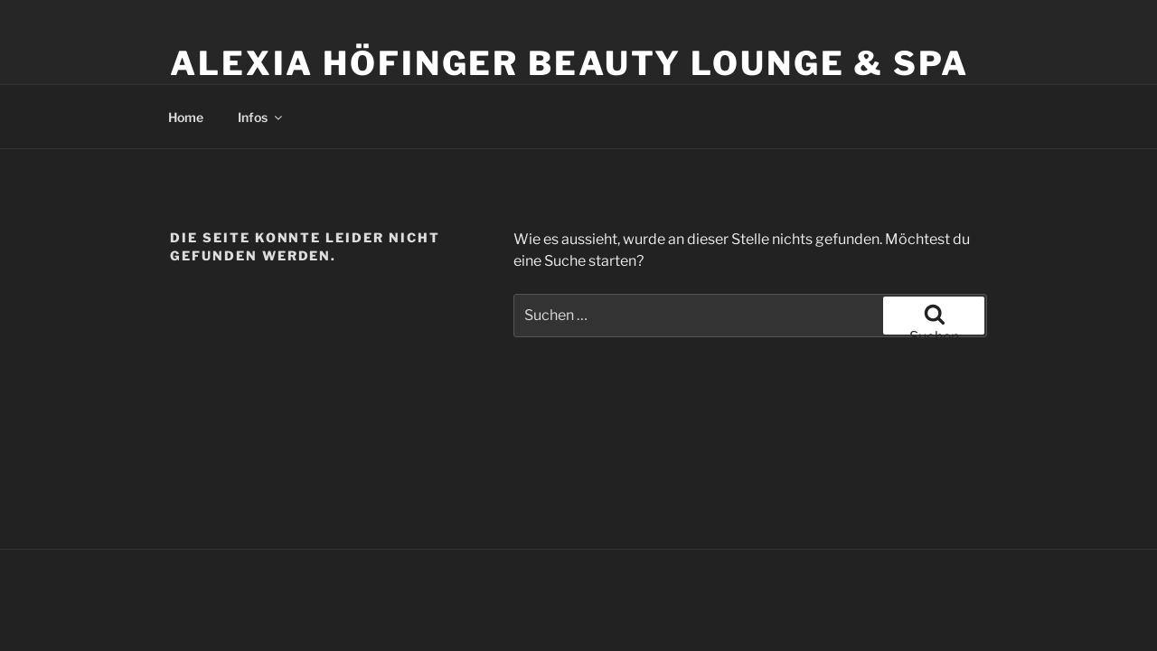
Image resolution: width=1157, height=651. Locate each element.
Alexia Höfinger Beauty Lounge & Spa (569, 63)
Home (185, 117)
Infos (261, 117)
